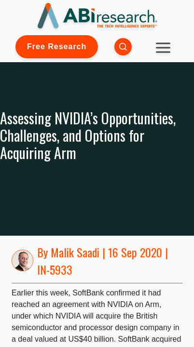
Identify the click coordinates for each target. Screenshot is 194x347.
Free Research (56, 46)
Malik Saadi (75, 252)
